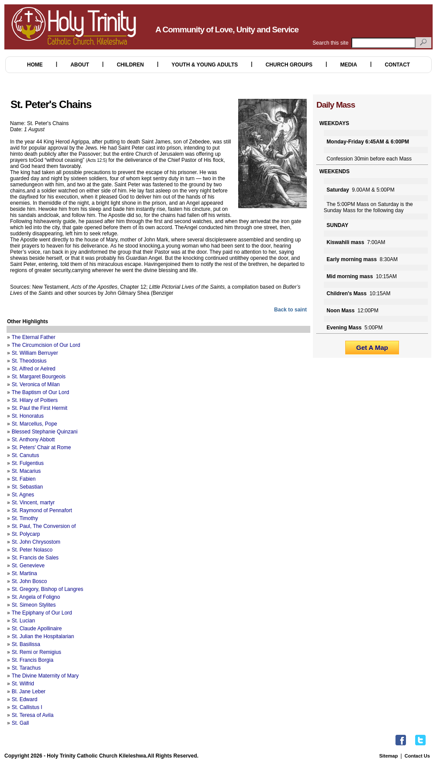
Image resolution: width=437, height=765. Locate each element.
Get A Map (372, 347)
